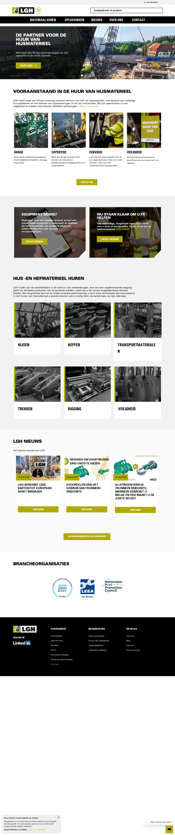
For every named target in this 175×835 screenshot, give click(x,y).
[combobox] (126, 10)
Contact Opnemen (34, 241)
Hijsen (23, 344)
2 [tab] (86, 75)
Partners (130, 645)
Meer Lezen (38, 509)
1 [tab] (82, 75)
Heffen (74, 344)
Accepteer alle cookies (15, 830)
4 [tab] (93, 75)
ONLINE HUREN (26, 65)
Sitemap (54, 664)
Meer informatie (89, 106)
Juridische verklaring (98, 650)
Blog (128, 641)
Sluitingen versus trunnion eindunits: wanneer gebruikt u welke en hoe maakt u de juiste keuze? (134, 492)
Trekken (25, 408)
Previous (9, 52)
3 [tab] (89, 75)
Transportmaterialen (136, 348)
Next (165, 52)
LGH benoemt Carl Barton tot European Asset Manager (34, 488)
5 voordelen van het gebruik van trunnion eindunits (83, 488)
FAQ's (53, 650)
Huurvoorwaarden (96, 636)
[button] (151, 2)
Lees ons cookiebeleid (37, 830)
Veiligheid (127, 408)
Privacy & (99, 641)
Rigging (74, 408)
